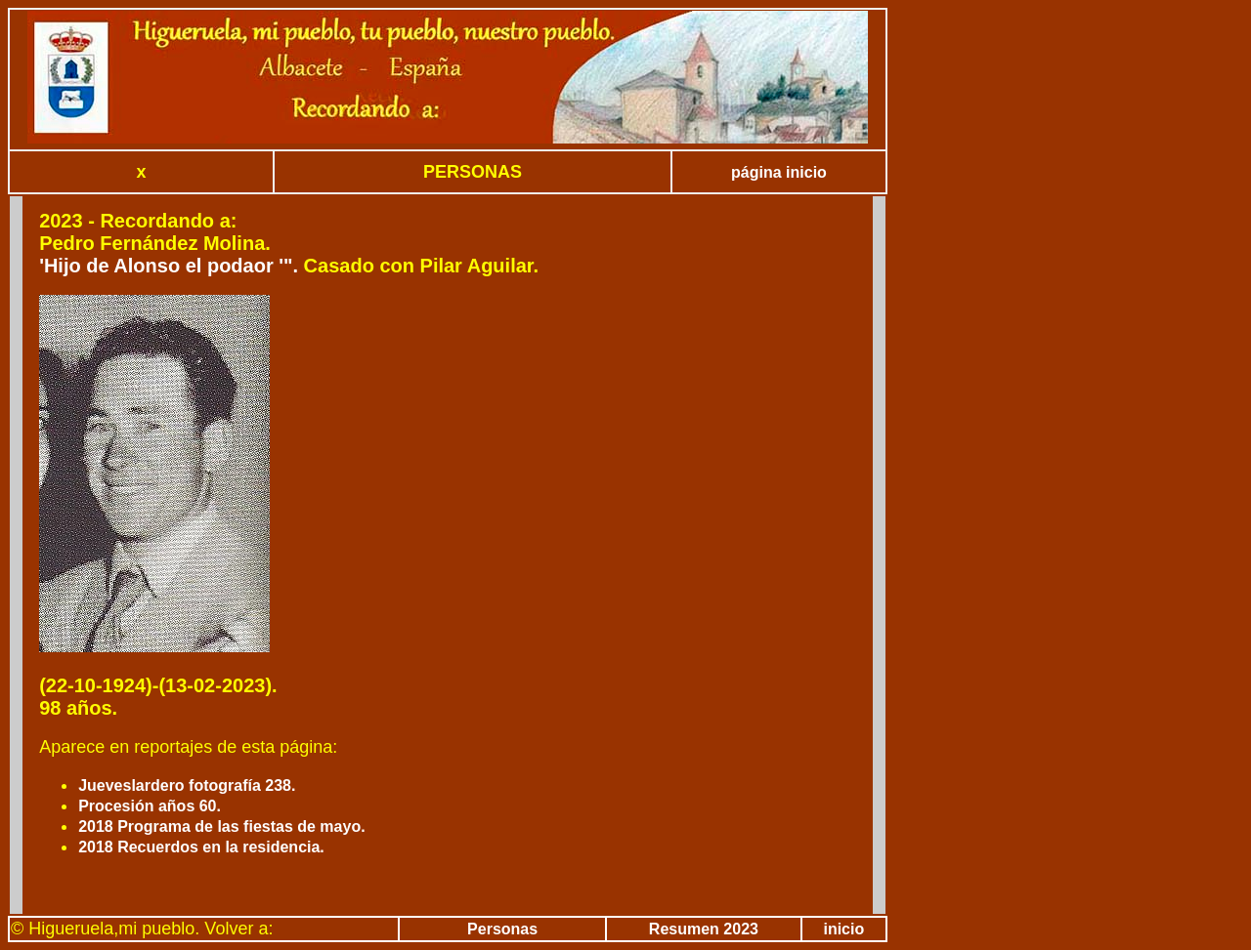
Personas (502, 929)
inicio (843, 929)
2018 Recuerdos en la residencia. (201, 847)
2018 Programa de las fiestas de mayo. (221, 826)
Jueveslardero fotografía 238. (186, 785)
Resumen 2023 (703, 929)
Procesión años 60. (149, 806)
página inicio (779, 172)
